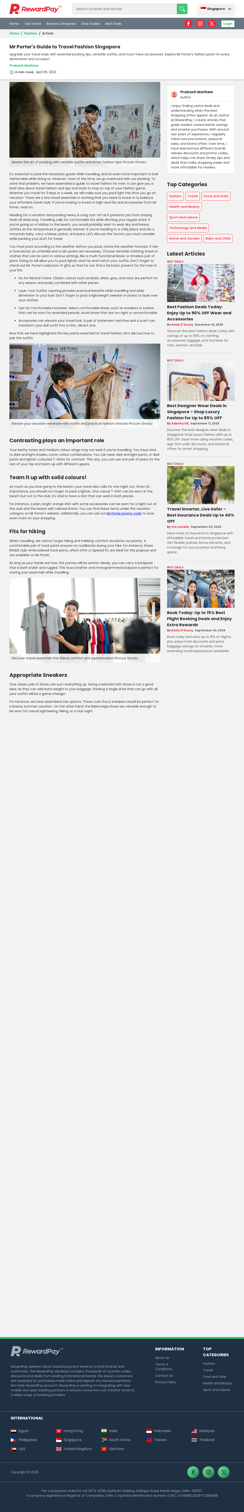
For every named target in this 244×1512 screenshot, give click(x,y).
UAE (18, 1448)
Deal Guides (90, 23)
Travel (193, 196)
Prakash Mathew (23, 65)
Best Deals (113, 23)
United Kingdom (74, 1448)
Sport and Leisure (183, 217)
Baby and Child (218, 238)
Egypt (20, 1430)
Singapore (213, 9)
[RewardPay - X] (212, 24)
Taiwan (156, 1439)
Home (14, 23)
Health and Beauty (184, 206)
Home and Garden (184, 238)
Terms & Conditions (163, 1366)
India (109, 1430)
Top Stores (32, 23)
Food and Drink (216, 196)
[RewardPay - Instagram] (200, 24)
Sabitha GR (180, 423)
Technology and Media (188, 228)
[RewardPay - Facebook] (188, 24)
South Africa (116, 1439)
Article (47, 33)
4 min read (21, 72)
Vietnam (112, 1448)
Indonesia (158, 1430)
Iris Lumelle (180, 527)
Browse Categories (61, 23)
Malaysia (203, 1430)
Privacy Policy (165, 1382)
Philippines (24, 1439)
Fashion (30, 33)
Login (228, 23)
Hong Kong (69, 1430)
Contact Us (164, 1375)
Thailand (203, 1439)
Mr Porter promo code (124, 513)
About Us (162, 1358)
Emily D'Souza (182, 324)
